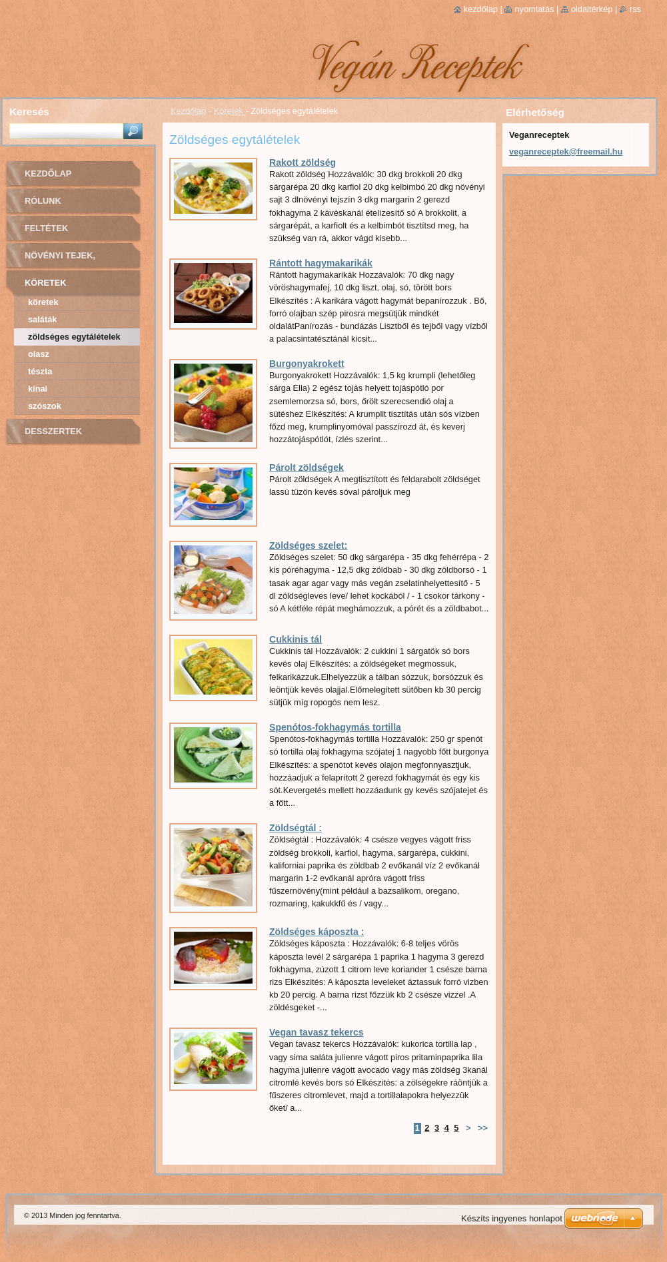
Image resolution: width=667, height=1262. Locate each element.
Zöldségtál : (295, 827)
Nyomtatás (534, 9)
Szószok (44, 406)
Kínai (37, 389)
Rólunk (43, 201)
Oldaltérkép (592, 9)
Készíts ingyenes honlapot (511, 1218)
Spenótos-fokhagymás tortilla (335, 727)
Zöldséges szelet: (308, 545)
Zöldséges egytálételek (74, 337)
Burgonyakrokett (306, 363)
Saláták (42, 319)
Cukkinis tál (295, 639)
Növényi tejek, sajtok (60, 260)
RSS (635, 9)
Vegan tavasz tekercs (316, 1032)
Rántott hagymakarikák (320, 263)
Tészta (40, 371)
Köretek (230, 111)
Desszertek (53, 431)
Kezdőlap (188, 111)
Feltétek (46, 228)
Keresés (29, 111)
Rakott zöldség (302, 162)
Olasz (38, 354)
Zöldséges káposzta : (316, 931)
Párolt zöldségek (306, 467)
